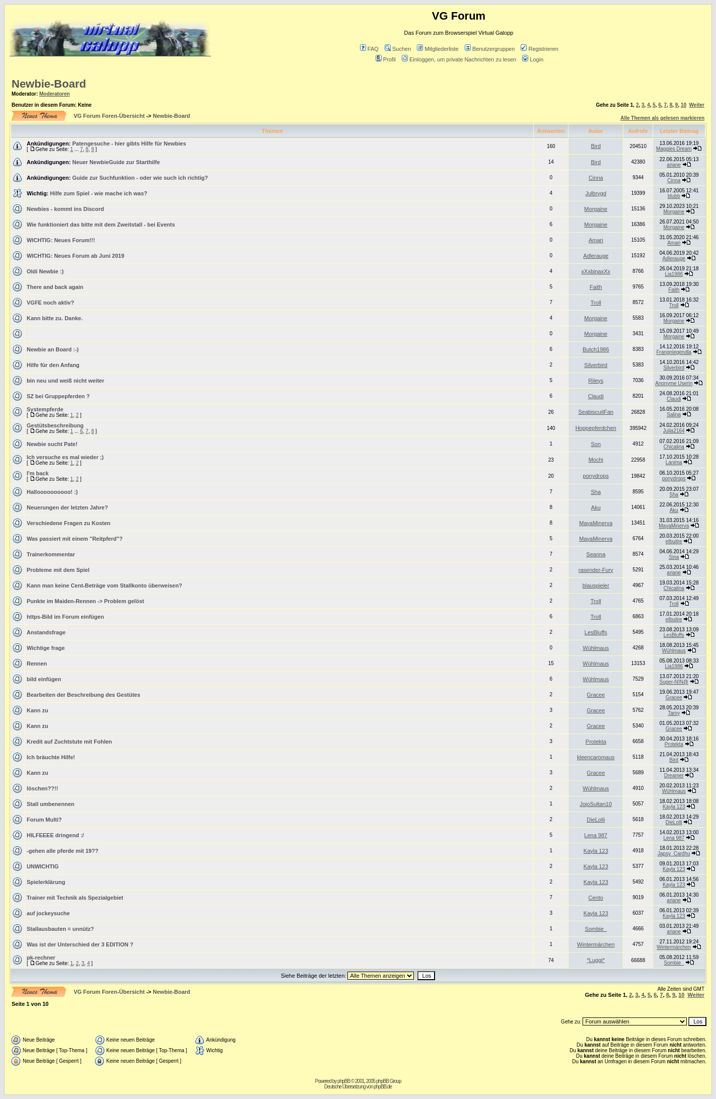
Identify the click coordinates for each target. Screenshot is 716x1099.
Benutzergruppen (490, 49)
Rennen (37, 664)
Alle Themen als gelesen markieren (662, 118)
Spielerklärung (46, 882)
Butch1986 (596, 349)
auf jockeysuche (48, 913)
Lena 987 (595, 835)
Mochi (596, 460)
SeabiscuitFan (595, 412)
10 (683, 105)
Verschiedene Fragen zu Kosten (68, 523)
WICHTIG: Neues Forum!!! (61, 240)
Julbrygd (596, 193)
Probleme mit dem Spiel (58, 570)
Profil (386, 59)
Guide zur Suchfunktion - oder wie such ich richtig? (140, 178)
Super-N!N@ (674, 682)
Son (596, 444)
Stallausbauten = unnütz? (60, 929)
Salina (674, 414)
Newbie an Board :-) (53, 349)
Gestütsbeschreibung (55, 425)
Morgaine (595, 209)
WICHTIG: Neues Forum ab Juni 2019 (75, 256)
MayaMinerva (595, 523)
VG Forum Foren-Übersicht (109, 116)
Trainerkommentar (51, 554)
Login (532, 59)
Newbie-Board (49, 84)
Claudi (596, 396)
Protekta (596, 742)
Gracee (596, 695)
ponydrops (596, 476)
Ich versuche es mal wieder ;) (65, 457)
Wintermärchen (596, 944)
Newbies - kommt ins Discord (65, 209)
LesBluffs (596, 632)
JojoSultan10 (596, 804)
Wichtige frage (46, 648)
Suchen (398, 49)
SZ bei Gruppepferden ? (58, 396)
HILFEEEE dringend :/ (55, 835)
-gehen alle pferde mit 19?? (62, 851)
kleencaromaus (596, 757)
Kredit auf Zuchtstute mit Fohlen (69, 742)
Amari (596, 240)
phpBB (343, 1081)
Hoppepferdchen (596, 428)
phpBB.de (383, 1086)
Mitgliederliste (437, 49)
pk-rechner (41, 958)
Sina (674, 557)
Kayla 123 (674, 807)
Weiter (696, 105)
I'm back (38, 473)
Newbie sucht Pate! (52, 444)
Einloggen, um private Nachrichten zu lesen (459, 59)
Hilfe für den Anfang (53, 365)
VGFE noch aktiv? (50, 303)
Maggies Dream (674, 149)
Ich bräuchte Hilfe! (51, 757)
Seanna (595, 554)
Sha (596, 492)
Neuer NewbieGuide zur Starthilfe (116, 162)
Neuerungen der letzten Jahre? (67, 507)
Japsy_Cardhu (674, 853)
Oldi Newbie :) (45, 271)
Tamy (674, 713)
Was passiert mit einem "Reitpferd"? (74, 539)
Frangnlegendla (674, 352)
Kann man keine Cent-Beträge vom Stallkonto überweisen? (104, 585)
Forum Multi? (44, 820)
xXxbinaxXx (596, 271)
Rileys (595, 381)
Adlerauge (595, 256)
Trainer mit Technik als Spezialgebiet (75, 898)
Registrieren (539, 49)
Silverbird (595, 365)
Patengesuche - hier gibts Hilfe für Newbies (129, 143)
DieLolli (596, 820)
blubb (674, 196)
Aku (596, 507)
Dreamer (674, 775)
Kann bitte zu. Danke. (55, 318)
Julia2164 (674, 430)
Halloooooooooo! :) (52, 492)
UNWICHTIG (43, 866)
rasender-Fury (596, 570)
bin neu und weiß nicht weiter (65, 381)
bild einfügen (44, 679)
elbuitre (674, 541)
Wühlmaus (596, 648)
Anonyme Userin (673, 383)
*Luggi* (596, 960)
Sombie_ (596, 929)
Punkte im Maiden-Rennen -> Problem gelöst (85, 601)
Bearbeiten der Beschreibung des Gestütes (83, 695)
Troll (596, 303)
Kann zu (37, 710)
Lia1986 (674, 274)
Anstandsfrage (46, 632)
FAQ (369, 49)
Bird (596, 146)
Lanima (674, 462)
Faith (596, 287)
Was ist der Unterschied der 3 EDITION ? (80, 944)
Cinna (596, 178)
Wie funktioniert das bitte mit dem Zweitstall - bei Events (101, 225)
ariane (674, 165)
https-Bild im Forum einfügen (65, 617)
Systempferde (45, 409)
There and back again (55, 287)
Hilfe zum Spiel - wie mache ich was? (98, 193)
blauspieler (596, 585)
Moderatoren (54, 94)
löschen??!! (42, 788)
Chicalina (674, 447)
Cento (596, 898)
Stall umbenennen (51, 804)
